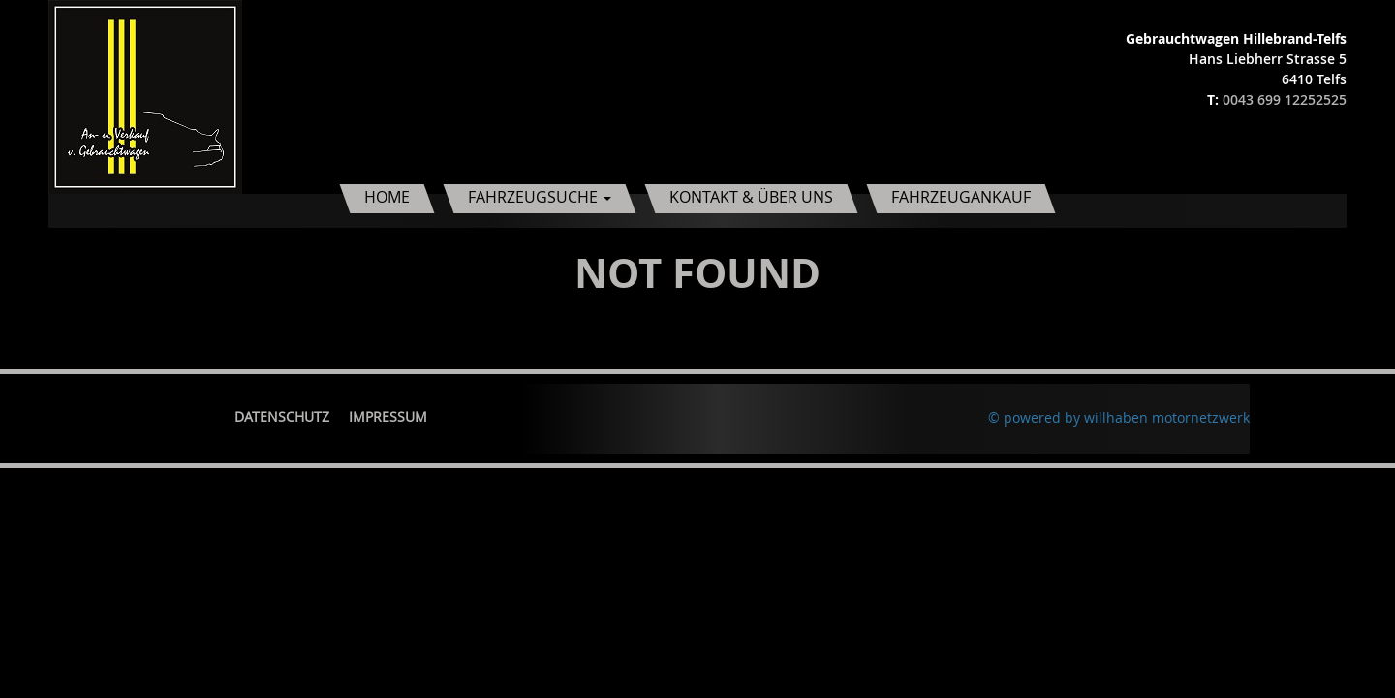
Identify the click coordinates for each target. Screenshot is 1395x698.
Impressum (388, 416)
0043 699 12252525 (1285, 99)
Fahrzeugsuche (539, 196)
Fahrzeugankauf (961, 196)
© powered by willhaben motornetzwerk (1119, 417)
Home (387, 196)
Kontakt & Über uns (751, 196)
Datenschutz (281, 416)
